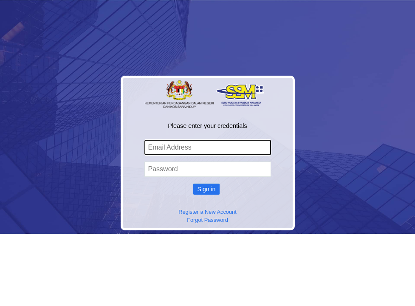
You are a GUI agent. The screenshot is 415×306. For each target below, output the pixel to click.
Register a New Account (207, 212)
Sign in (207, 189)
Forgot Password (207, 220)
